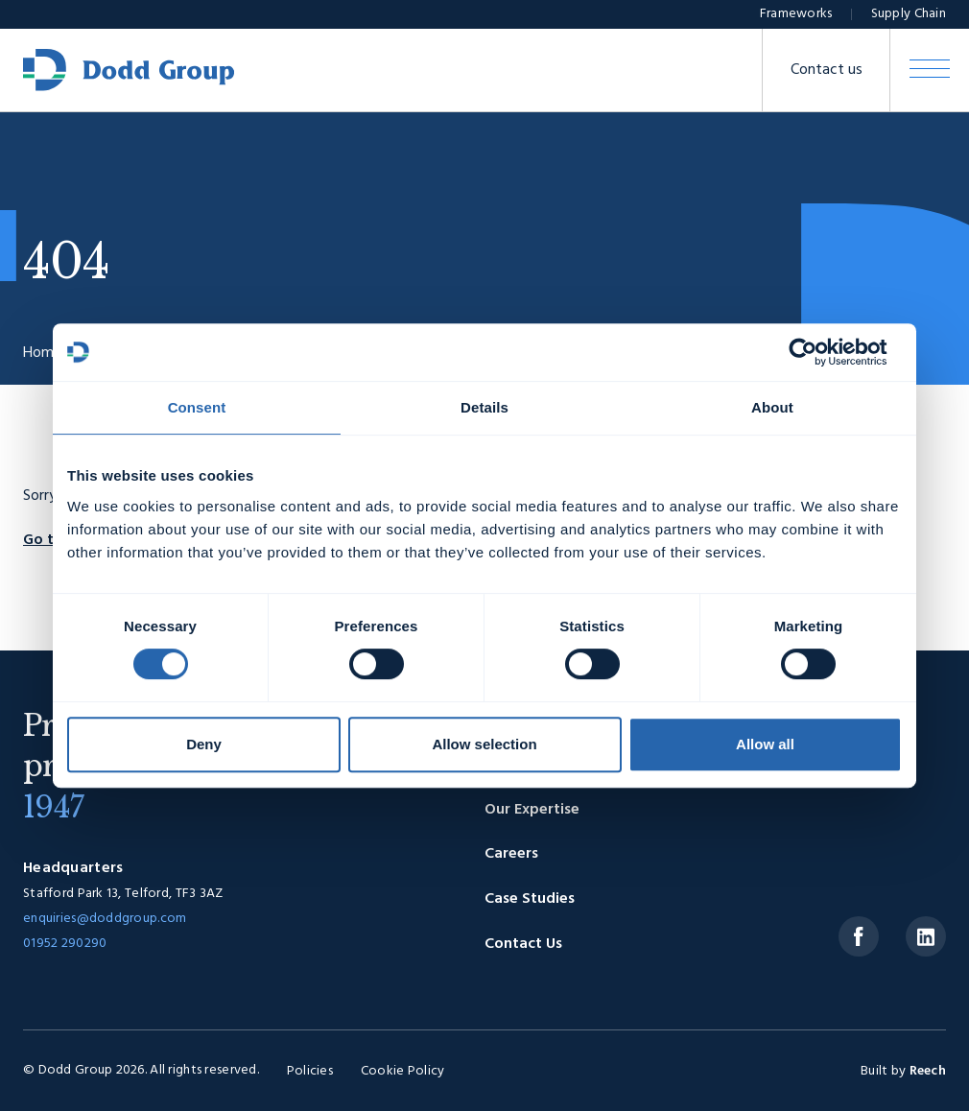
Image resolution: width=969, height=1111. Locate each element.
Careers (511, 853)
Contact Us (523, 944)
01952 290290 (64, 944)
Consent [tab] (197, 407)
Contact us (827, 70)
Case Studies (529, 898)
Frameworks (796, 14)
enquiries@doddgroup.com (104, 919)
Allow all (765, 744)
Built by (903, 1071)
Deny (204, 744)
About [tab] (772, 407)
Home (42, 353)
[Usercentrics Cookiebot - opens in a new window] (818, 352)
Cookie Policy (403, 1071)
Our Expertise (531, 809)
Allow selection (484, 744)
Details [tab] (484, 407)
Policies (310, 1071)
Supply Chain (908, 14)
